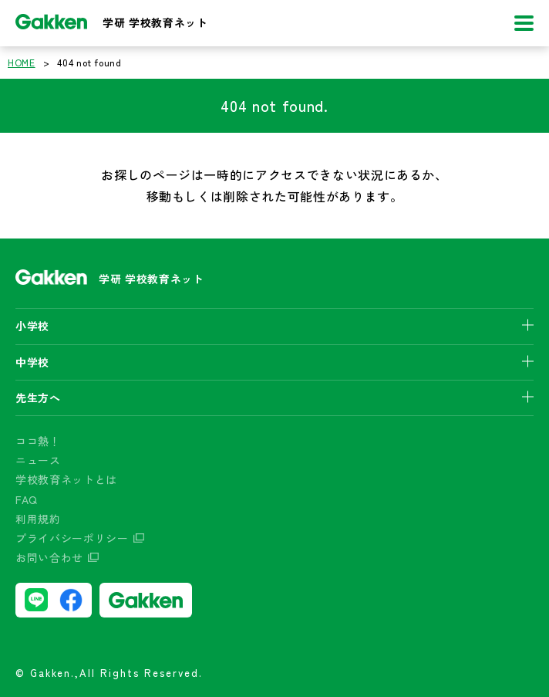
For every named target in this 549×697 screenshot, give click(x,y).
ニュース (38, 460)
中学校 (32, 362)
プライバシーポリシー (72, 538)
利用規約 (38, 518)
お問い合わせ (49, 557)
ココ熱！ (38, 440)
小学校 (32, 325)
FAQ (26, 499)
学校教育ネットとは (66, 479)
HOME (21, 62)
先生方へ (38, 397)
